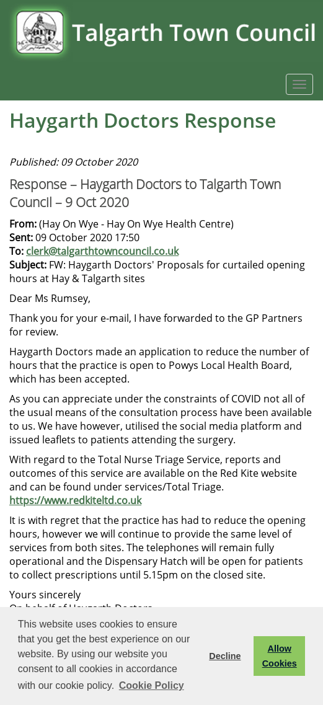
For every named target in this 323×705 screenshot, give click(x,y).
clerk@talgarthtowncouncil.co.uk (102, 251)
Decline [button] (225, 656)
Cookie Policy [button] (151, 685)
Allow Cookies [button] (279, 656)
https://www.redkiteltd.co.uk (75, 500)
